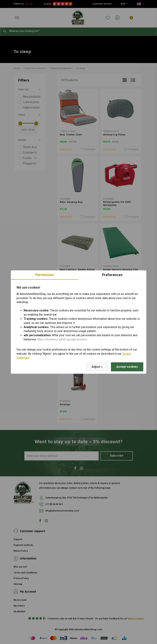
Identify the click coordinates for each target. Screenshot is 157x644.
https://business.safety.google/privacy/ (62, 339)
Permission (44, 275)
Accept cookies (127, 366)
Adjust (97, 367)
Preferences (112, 275)
